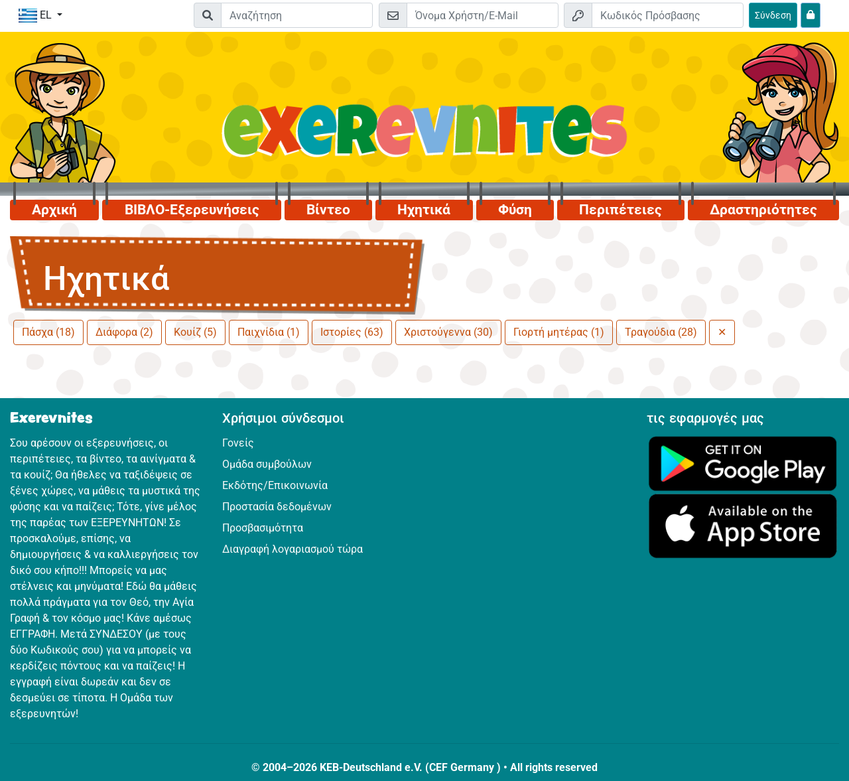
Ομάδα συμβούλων (267, 464)
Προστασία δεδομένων (277, 506)
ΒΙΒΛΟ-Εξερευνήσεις (192, 210)
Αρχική (54, 210)
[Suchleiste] (297, 15)
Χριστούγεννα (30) (448, 332)
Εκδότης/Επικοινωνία (275, 485)
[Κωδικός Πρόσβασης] (668, 15)
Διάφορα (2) (124, 332)
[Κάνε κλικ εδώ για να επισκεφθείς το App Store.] (743, 525)
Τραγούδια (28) (661, 332)
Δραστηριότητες (763, 210)
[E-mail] (482, 15)
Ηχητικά (423, 210)
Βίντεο (328, 210)
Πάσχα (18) (48, 332)
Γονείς (238, 443)
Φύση (515, 210)
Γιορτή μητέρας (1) (558, 332)
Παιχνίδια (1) (268, 332)
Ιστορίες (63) (351, 332)
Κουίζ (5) (195, 332)
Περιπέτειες (620, 210)
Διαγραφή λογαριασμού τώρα (292, 549)
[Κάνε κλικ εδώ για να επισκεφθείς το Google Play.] (743, 463)
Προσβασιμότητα (262, 528)
